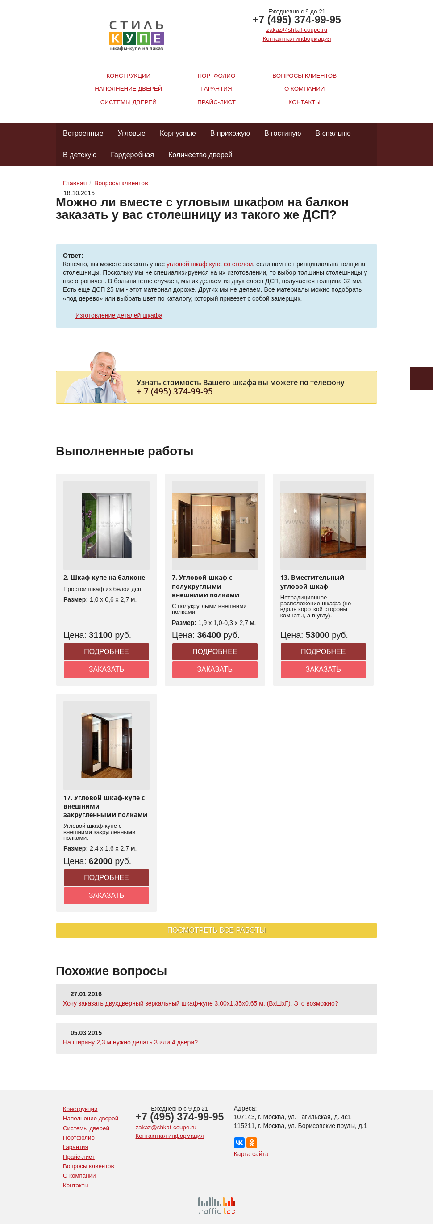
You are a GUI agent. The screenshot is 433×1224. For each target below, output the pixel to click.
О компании (304, 88)
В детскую (79, 155)
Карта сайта (251, 1153)
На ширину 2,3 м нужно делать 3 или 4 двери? (130, 1042)
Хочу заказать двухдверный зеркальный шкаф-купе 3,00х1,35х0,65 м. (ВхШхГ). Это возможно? (200, 1003)
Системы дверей (128, 102)
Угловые (132, 133)
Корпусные (178, 133)
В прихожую (230, 133)
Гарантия (216, 88)
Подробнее (106, 651)
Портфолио (217, 75)
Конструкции (128, 75)
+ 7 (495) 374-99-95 (175, 391)
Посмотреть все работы (216, 930)
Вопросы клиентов (304, 75)
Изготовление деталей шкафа (118, 315)
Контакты (304, 102)
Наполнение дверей (128, 88)
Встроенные (83, 133)
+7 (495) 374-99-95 (297, 19)
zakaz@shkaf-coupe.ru (296, 29)
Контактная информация (297, 38)
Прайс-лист (216, 102)
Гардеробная (132, 155)
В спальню (333, 133)
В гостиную (282, 133)
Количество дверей (200, 155)
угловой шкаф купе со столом (210, 264)
